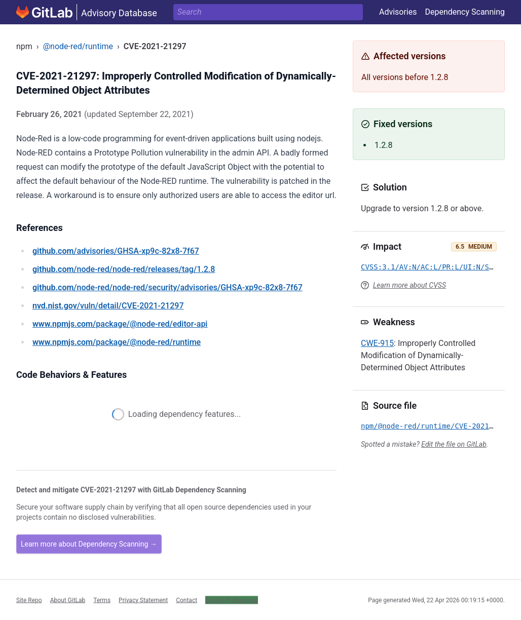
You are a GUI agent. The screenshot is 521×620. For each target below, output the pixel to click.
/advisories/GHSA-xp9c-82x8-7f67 (115, 251)
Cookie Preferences (231, 599)
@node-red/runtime (78, 46)
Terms (101, 599)
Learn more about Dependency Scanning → (89, 544)
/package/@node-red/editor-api (119, 324)
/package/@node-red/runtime (116, 342)
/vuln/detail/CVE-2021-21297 (107, 306)
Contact (186, 599)
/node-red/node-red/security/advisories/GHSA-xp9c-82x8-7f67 (167, 287)
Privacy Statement (143, 599)
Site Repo (29, 599)
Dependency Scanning (465, 12)
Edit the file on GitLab (453, 444)
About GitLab (68, 599)
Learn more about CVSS (409, 285)
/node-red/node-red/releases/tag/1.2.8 (123, 269)
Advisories (398, 12)
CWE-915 (377, 343)
